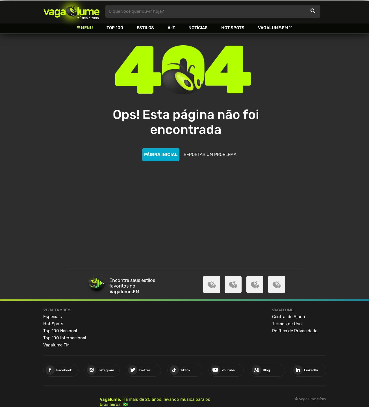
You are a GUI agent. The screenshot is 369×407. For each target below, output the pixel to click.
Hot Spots (232, 27)
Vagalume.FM (273, 27)
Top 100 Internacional (64, 337)
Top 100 (115, 27)
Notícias (198, 27)
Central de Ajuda (288, 316)
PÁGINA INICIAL (160, 154)
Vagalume (71, 11)
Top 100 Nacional (60, 330)
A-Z (171, 27)
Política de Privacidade (294, 330)
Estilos (145, 27)
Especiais (52, 316)
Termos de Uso (287, 323)
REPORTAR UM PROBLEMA (210, 154)
